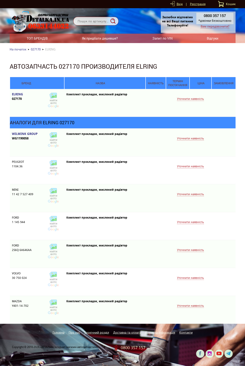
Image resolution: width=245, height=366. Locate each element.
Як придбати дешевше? (100, 38)
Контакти (186, 332)
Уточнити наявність (190, 99)
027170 (36, 49)
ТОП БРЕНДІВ (37, 38)
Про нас (74, 332)
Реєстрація (198, 4)
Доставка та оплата (127, 332)
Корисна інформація (160, 332)
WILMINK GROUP (26, 136)
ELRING (26, 96)
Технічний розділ (96, 332)
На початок (18, 49)
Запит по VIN (162, 38)
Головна (58, 332)
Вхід (180, 4)
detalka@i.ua (129, 357)
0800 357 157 (133, 347)
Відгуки (212, 38)
